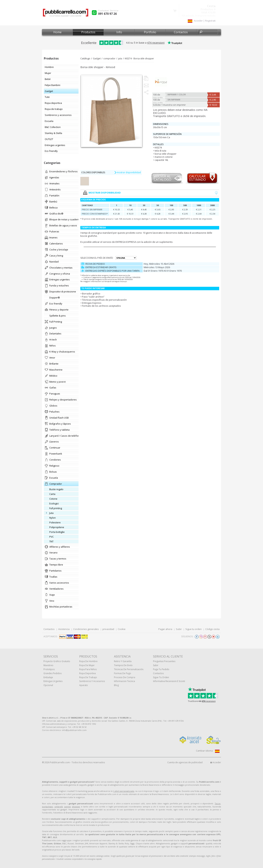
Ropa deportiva (87, 673)
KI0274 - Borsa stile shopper (139, 58)
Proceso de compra (124, 677)
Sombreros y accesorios (92, 681)
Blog (116, 685)
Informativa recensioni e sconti (169, 681)
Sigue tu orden (193, 629)
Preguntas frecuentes (164, 661)
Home (57, 32)
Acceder (215, 762)
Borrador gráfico (91, 293)
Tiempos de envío (123, 665)
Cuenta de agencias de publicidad (185, 762)
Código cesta (212, 629)
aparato (83, 685)
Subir (179, 629)
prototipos (49, 669)
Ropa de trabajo (88, 677)
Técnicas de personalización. (129, 669)
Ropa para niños (88, 669)
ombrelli (58, 806)
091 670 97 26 (107, 14)
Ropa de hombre (88, 661)
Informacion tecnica (124, 681)
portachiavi (47, 806)
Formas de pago (122, 673)
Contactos (181, 32)
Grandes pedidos (52, 673)
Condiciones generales (86, 629)
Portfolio (150, 32)
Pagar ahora (165, 629)
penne (67, 806)
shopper (76, 806)
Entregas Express (91, 302)
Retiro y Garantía (123, 661)
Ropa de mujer (87, 665)
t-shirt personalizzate (123, 791)
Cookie (121, 629)
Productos (88, 32)
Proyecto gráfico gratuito (56, 661)
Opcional (48, 685)
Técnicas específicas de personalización (104, 299)
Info (119, 32)
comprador (109, 58)
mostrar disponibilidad (127, 172)
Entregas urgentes (52, 681)
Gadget (97, 58)
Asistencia (64, 629)
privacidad (108, 629)
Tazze (217, 803)
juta (120, 58)
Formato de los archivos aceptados (101, 305)
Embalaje (48, 677)
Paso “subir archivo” (93, 296)
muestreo (48, 665)
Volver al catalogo (162, 178)
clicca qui (123, 281)
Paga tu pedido (161, 669)
